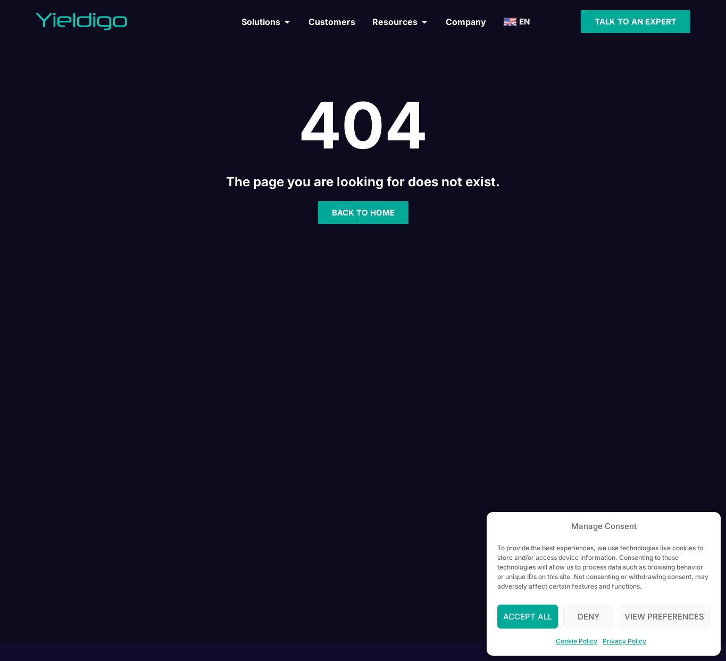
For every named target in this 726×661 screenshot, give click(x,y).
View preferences (664, 617)
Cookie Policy (576, 641)
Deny (588, 617)
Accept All (527, 617)
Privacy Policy (624, 641)
